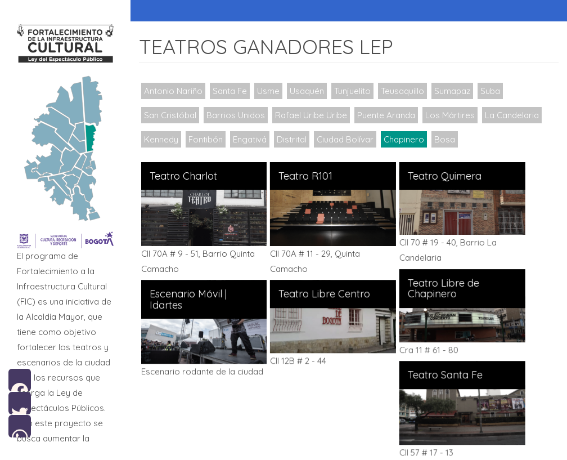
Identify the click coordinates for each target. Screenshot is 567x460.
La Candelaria (512, 115)
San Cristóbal (170, 115)
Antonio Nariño (173, 91)
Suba (490, 91)
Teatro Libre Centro (323, 293)
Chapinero (404, 139)
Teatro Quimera (442, 176)
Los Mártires (450, 115)
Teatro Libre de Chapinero (441, 288)
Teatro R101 (304, 176)
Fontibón (205, 139)
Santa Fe (230, 91)
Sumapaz (452, 91)
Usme (268, 91)
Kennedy (161, 139)
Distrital (292, 139)
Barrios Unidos (235, 115)
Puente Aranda (386, 115)
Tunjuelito (352, 91)
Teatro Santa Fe (443, 373)
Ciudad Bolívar (345, 139)
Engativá (250, 139)
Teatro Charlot (183, 176)
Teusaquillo (402, 91)
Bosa (444, 139)
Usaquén (307, 91)
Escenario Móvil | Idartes (188, 299)
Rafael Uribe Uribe (311, 115)
